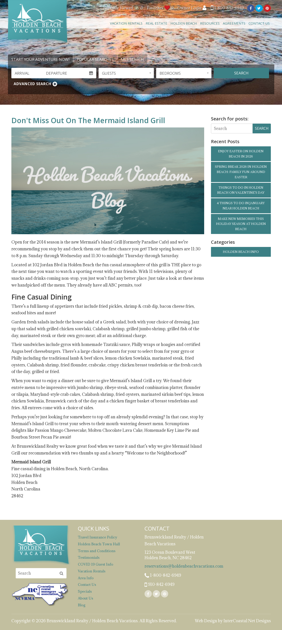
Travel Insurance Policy (97, 537)
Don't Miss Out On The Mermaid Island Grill (88, 120)
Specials (85, 591)
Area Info (86, 578)
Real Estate (156, 23)
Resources (210, 23)
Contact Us (259, 23)
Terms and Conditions (96, 551)
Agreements (234, 23)
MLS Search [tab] (132, 59)
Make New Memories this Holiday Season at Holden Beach (241, 224)
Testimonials (88, 557)
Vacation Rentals (126, 23)
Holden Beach (183, 23)
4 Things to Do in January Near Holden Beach (241, 205)
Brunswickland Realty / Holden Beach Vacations (37, 21)
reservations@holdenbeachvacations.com (174, 566)
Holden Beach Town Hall (99, 544)
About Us (85, 598)
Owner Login (192, 7)
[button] (126, 73)
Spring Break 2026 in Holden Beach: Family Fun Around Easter (241, 172)
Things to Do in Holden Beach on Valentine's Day (240, 190)
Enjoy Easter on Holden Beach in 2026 (241, 153)
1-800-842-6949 (227, 7)
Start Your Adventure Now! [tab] (40, 59)
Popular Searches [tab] (95, 59)
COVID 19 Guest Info (95, 564)
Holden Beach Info (241, 252)
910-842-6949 (159, 585)
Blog (81, 605)
